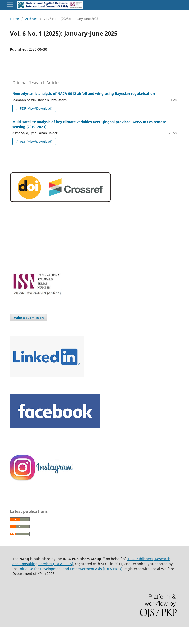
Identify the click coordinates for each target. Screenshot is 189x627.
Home (14, 18)
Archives (31, 18)
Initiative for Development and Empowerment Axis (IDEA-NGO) (70, 568)
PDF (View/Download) (35, 108)
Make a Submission (28, 317)
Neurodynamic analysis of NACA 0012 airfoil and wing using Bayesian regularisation (83, 93)
